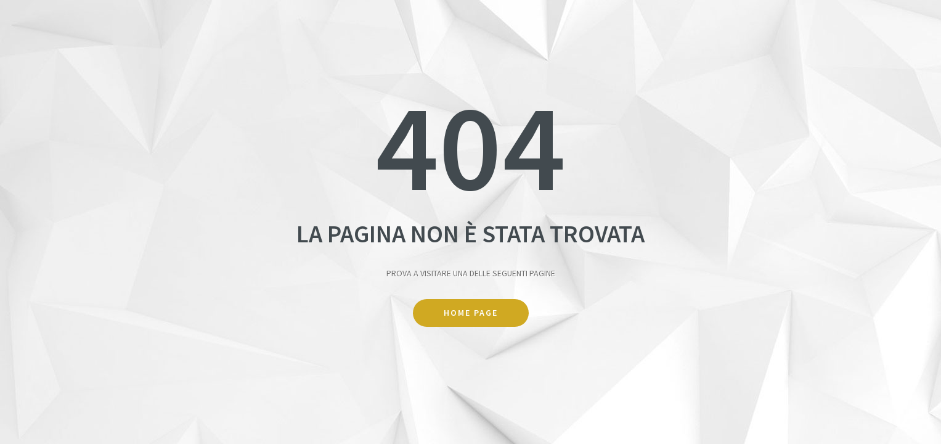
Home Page (471, 312)
